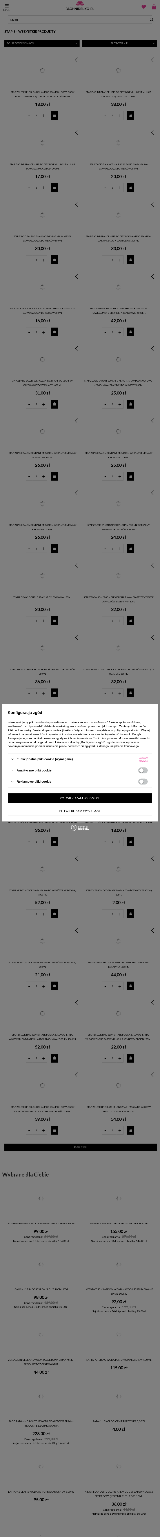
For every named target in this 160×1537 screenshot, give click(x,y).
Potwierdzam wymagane (80, 811)
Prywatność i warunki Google (122, 734)
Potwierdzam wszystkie (80, 798)
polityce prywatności (126, 730)
